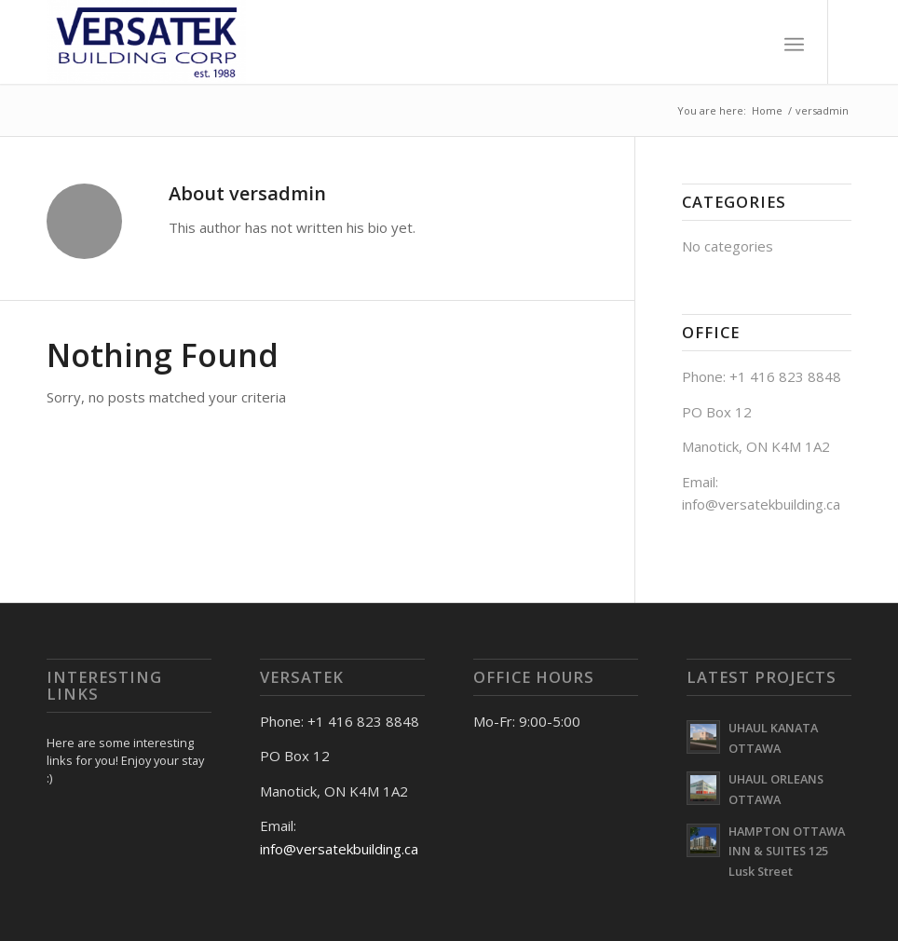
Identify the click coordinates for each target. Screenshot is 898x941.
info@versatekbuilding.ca (339, 848)
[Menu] (794, 42)
